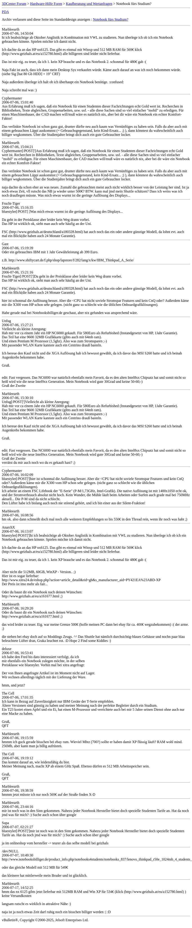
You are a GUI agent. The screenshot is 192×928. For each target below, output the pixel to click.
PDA (5, 12)
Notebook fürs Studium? (110, 19)
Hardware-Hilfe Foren (46, 4)
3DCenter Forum (14, 4)
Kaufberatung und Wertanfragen (89, 4)
